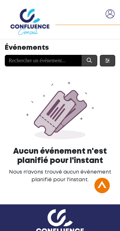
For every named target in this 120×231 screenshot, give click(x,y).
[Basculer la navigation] (98, 14)
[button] (102, 189)
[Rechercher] (89, 60)
